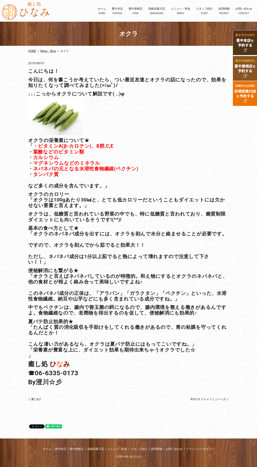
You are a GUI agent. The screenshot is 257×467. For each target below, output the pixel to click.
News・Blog (48, 51)
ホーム (102, 11)
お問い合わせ (243, 11)
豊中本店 (117, 11)
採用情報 (224, 11)
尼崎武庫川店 (156, 11)
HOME (32, 51)
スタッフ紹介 (204, 11)
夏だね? (36, 399)
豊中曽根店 (135, 11)
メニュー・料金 (180, 11)
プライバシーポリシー (200, 449)
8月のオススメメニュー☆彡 (208, 399)
